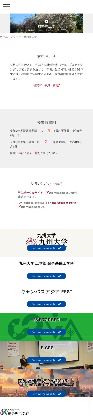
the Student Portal (64, 202)
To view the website (46, 247)
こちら (31, 153)
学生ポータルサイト (30, 192)
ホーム (4, 36)
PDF (45, 130)
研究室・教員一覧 (46, 85)
